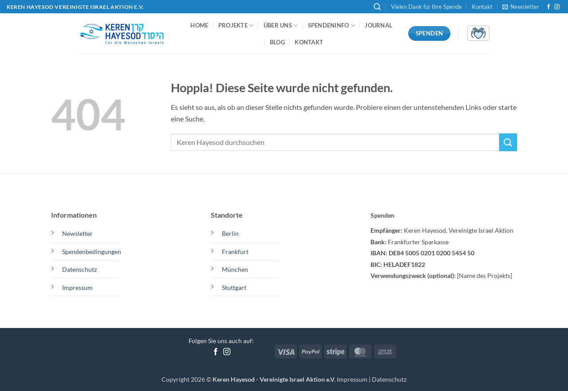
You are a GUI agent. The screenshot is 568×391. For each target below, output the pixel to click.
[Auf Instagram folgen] (557, 7)
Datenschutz (389, 379)
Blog (277, 42)
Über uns (281, 25)
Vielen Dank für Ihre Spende (426, 6)
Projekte (236, 25)
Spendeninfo (331, 25)
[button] (377, 6)
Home (199, 25)
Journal (378, 25)
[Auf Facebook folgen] (548, 7)
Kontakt (482, 6)
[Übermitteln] (508, 142)
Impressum (353, 379)
